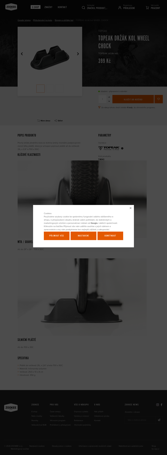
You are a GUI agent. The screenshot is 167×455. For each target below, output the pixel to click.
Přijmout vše (56, 235)
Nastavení (83, 235)
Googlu (94, 223)
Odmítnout (110, 235)
